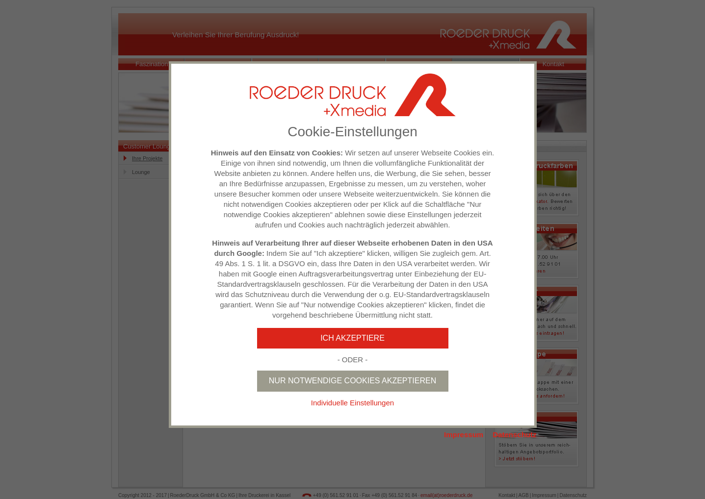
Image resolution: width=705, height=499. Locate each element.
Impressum (463, 434)
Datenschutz (514, 434)
